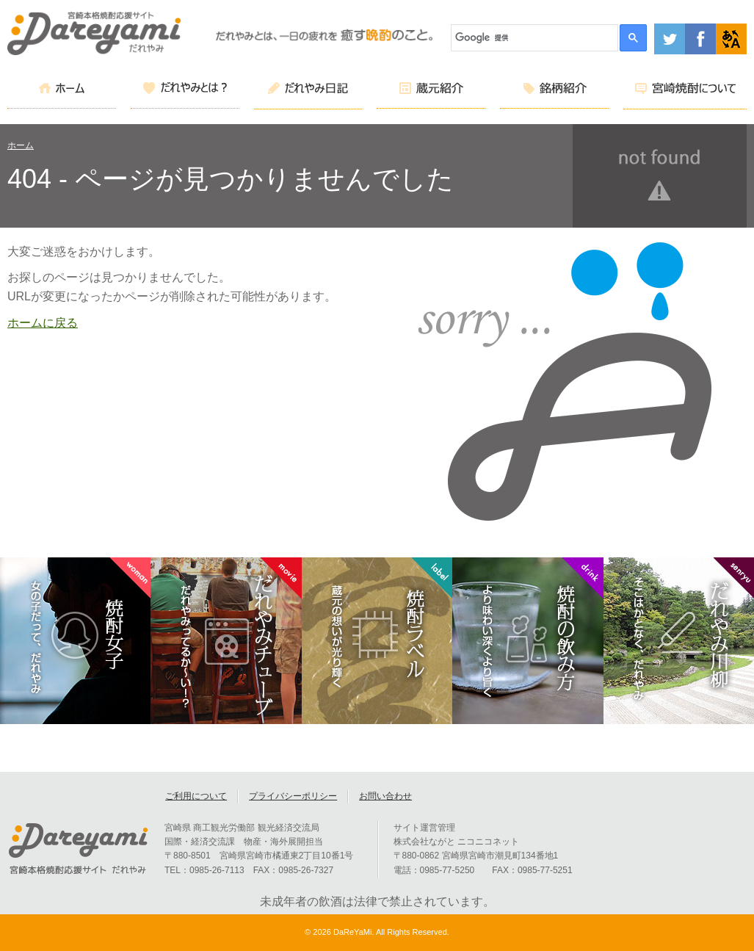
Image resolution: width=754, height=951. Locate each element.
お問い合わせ (385, 796)
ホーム (20, 145)
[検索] (535, 38)
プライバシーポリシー (293, 796)
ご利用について (196, 796)
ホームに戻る (42, 323)
